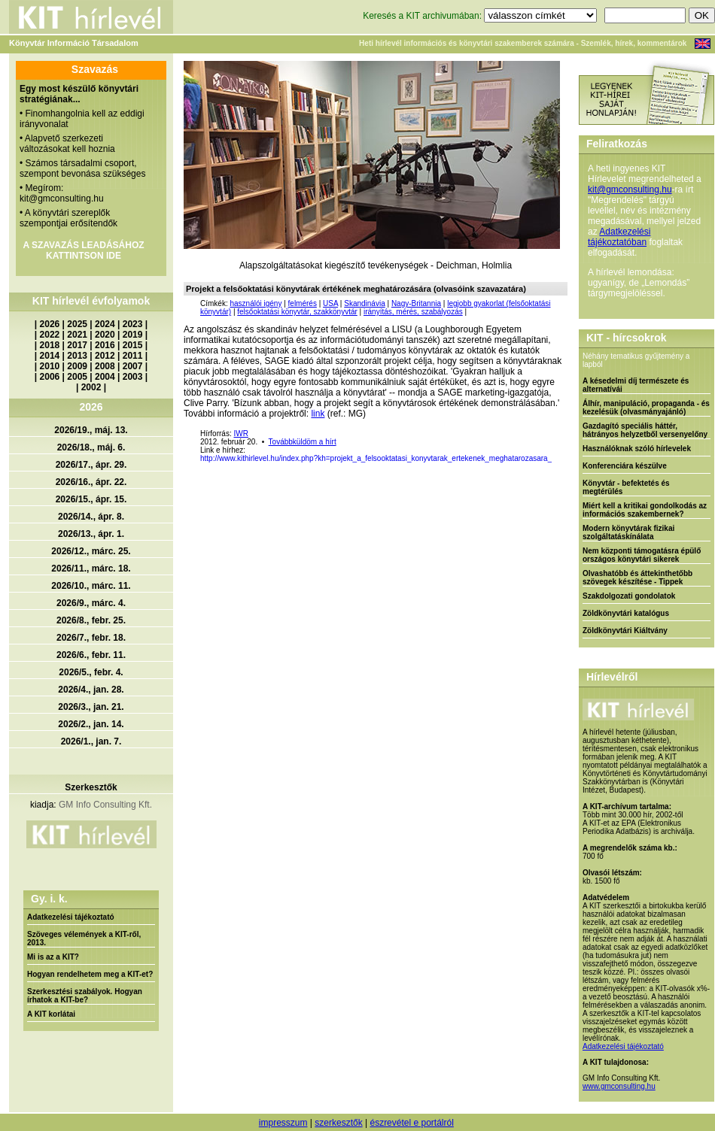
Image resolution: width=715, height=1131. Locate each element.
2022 (50, 334)
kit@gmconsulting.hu (630, 189)
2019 (133, 334)
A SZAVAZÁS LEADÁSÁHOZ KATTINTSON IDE (83, 250)
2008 (105, 366)
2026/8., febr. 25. (91, 620)
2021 (77, 334)
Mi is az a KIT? (53, 957)
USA (330, 303)
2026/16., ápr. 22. (91, 482)
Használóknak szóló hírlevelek (637, 448)
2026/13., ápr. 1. (91, 534)
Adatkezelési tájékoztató (70, 917)
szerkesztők (338, 1122)
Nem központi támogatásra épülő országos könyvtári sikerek (642, 555)
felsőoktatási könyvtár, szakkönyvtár (297, 312)
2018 (50, 345)
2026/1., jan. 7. (91, 741)
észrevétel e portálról (411, 1122)
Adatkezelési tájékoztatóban (619, 236)
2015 (133, 345)
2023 (133, 324)
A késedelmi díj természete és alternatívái (636, 385)
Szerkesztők (91, 787)
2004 (105, 376)
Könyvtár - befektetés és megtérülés (626, 487)
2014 (50, 355)
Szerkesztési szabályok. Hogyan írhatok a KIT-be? (84, 995)
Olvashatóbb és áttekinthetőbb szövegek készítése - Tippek (637, 577)
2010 (50, 366)
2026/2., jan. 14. (90, 724)
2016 (105, 345)
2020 (105, 334)
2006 (50, 376)
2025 (77, 324)
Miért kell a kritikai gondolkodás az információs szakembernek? (645, 510)
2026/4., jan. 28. (90, 689)
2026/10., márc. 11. (90, 586)
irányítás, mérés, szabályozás (413, 312)
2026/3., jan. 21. (90, 707)
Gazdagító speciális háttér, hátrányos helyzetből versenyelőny (645, 430)
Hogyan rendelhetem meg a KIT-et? (90, 974)
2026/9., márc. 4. (91, 603)
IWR (240, 433)
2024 (105, 324)
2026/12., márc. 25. (90, 551)
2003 (133, 376)
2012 (105, 355)
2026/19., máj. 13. (90, 430)
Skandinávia (364, 303)
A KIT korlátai (51, 1014)
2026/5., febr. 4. (91, 672)
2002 (91, 387)
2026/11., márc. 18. (90, 568)
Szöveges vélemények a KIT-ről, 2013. (84, 938)
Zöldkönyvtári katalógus (626, 613)
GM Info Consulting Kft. (105, 804)
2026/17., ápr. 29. (91, 464)
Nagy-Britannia (416, 303)
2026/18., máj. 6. (91, 447)
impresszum (283, 1122)
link (317, 413)
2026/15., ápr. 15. (91, 499)
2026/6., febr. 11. (91, 655)
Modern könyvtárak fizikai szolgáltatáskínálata (628, 532)
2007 (133, 366)
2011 (133, 355)
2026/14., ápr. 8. (91, 516)
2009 (77, 366)
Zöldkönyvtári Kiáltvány (625, 630)
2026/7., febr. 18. (91, 637)
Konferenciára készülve (625, 466)
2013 (77, 355)
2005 (77, 376)
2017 (77, 345)
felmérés (302, 303)
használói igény (255, 303)
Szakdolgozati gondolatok (629, 596)
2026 (50, 324)
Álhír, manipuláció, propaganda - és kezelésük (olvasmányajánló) (646, 407)
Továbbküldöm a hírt (302, 442)
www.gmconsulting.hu (619, 1086)
